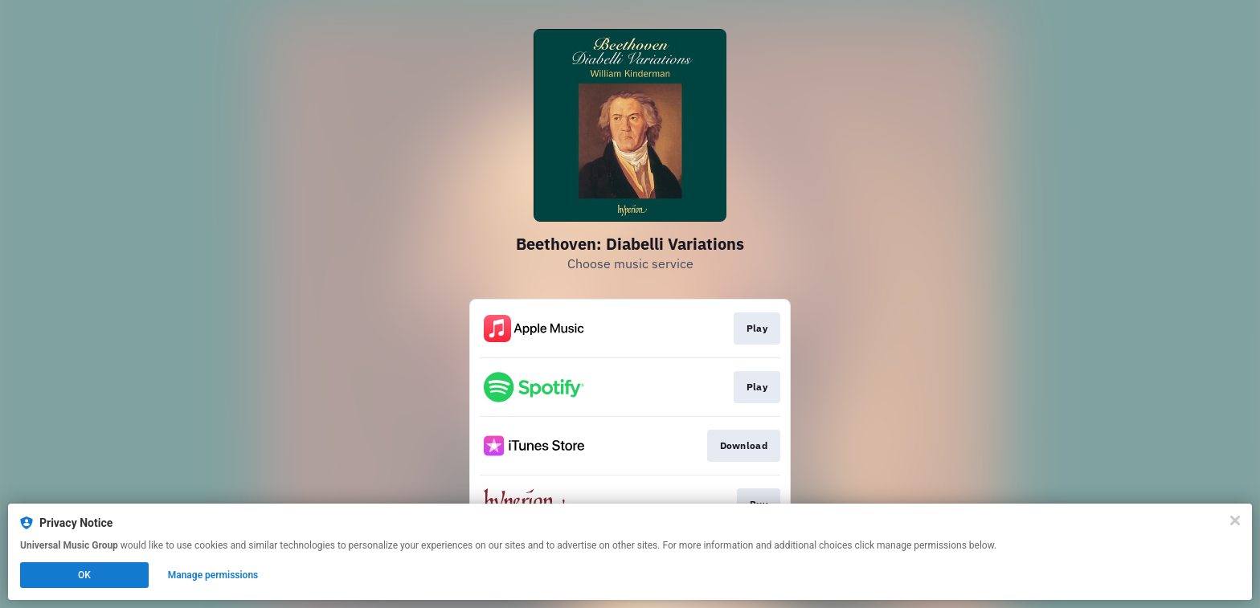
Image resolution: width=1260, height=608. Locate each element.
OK (84, 575)
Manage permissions (213, 575)
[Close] (1235, 520)
